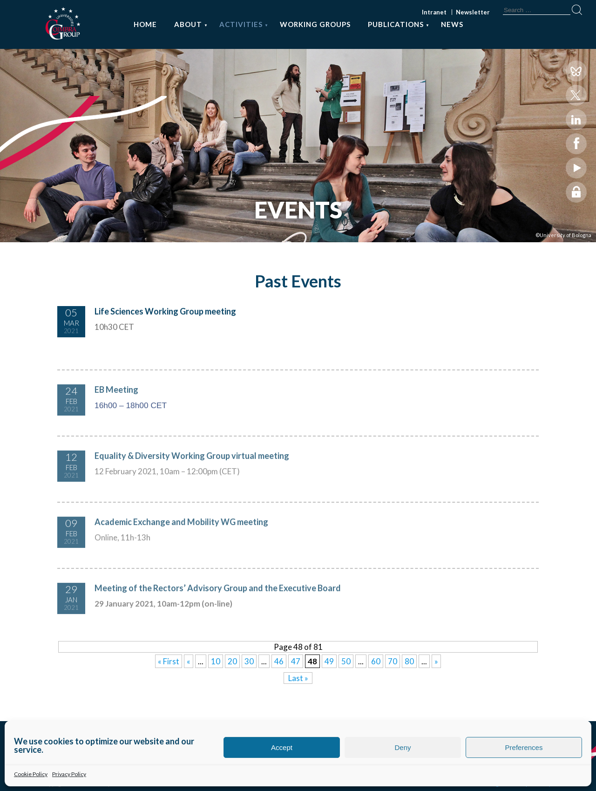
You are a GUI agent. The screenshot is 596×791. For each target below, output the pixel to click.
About (188, 24)
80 (409, 661)
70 (392, 661)
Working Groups (315, 24)
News (452, 24)
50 (346, 661)
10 (215, 661)
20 (232, 661)
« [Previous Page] (188, 661)
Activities (241, 24)
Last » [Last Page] (298, 678)
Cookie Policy (30, 774)
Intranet (434, 12)
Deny (402, 747)
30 (249, 661)
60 (375, 661)
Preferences (524, 747)
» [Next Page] (436, 661)
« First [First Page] (168, 661)
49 (329, 661)
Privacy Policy (69, 774)
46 (279, 661)
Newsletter (473, 12)
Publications (396, 24)
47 (295, 661)
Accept (281, 747)
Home (145, 24)
